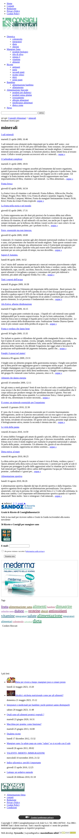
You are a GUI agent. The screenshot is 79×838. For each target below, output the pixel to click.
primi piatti (17, 80)
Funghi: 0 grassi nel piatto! (13, 353)
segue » (61, 154)
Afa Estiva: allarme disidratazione (16, 304)
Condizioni (12, 807)
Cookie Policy (13, 13)
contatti (10, 797)
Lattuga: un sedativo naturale (20, 772)
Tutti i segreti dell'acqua (12, 279)
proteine (34, 611)
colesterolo (17, 39)
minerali (32, 118)
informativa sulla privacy (35, 551)
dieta (14, 44)
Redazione (11, 8)
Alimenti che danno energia (13, 378)
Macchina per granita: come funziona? (24, 724)
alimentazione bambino (23, 85)
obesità (15, 47)
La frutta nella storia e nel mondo (16, 206)
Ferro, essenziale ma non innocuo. (16, 230)
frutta (4, 606)
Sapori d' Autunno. (9, 255)
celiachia (5, 611)
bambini (51, 606)
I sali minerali (7, 134)
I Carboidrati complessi (11, 159)
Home (9, 3)
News (9, 108)
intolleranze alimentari (22, 102)
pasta (14, 69)
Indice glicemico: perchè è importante (24, 762)
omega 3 (16, 57)
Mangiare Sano (13, 49)
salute (32, 616)
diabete (19, 611)
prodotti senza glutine (22, 95)
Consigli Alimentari (17, 118)
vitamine (16, 59)
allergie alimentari (20, 100)
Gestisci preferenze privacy (39, 817)
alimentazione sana (20, 606)
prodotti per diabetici (21, 92)
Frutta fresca (6, 183)
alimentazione (49, 615)
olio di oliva (17, 54)
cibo (26, 611)
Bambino (11, 82)
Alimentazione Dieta (16, 795)
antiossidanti (58, 611)
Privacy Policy (13, 11)
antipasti (16, 67)
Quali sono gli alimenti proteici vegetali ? (25, 714)
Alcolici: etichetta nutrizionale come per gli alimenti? (39, 695)
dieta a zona (17, 105)
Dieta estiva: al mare (10, 451)
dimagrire (64, 606)
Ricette (10, 64)
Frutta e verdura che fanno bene (15, 328)
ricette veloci (18, 74)
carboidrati (28, 622)
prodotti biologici (20, 52)
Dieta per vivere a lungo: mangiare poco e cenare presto (40, 682)
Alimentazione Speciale (17, 90)
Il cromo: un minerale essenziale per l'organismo (23, 402)
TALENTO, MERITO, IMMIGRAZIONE (26, 753)
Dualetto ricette (14, 734)
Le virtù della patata (10, 427)
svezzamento (18, 97)
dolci (14, 77)
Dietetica (11, 36)
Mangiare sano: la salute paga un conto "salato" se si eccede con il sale (38, 743)
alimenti (16, 62)
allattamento (18, 87)
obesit (44, 611)
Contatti (10, 6)
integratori (17, 41)
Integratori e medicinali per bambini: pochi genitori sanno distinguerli (38, 705)
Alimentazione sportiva (11, 476)
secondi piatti (18, 72)
